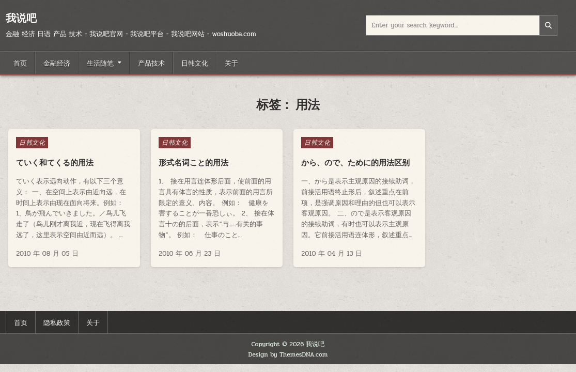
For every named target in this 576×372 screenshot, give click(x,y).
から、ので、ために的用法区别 (355, 162)
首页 (20, 62)
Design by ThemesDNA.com (288, 354)
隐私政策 (56, 322)
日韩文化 (194, 62)
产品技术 (151, 62)
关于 (231, 62)
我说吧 (21, 17)
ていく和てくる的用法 (55, 162)
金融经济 (56, 62)
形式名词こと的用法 (193, 162)
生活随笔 (100, 62)
